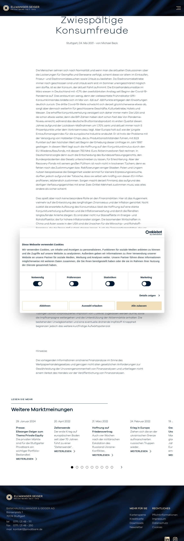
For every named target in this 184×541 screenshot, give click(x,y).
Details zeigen (147, 295)
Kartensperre (138, 515)
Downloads (137, 523)
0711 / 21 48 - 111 (22, 521)
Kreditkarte (137, 519)
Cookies (157, 527)
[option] (30, 440)
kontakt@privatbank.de (27, 529)
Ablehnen (45, 305)
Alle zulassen (139, 305)
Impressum (159, 519)
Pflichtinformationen (165, 515)
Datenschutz (160, 523)
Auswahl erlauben (92, 305)
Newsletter (136, 527)
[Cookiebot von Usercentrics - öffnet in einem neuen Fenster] (148, 232)
